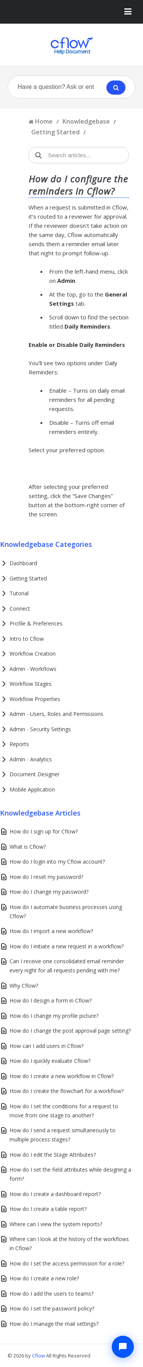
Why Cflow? (24, 985)
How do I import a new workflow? (51, 931)
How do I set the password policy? (52, 1308)
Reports (19, 744)
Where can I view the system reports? (56, 1224)
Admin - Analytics (31, 759)
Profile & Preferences (36, 623)
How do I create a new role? (44, 1278)
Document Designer (34, 774)
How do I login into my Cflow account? (57, 861)
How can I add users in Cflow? (47, 1045)
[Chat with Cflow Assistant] (123, 1347)
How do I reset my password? (46, 876)
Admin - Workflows (33, 668)
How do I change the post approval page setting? (70, 1030)
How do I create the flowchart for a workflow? (67, 1091)
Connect (20, 608)
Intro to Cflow (27, 638)
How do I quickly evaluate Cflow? (50, 1060)
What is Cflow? (28, 846)
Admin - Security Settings (40, 729)
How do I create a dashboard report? (55, 1194)
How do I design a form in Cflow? (51, 1000)
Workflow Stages (30, 683)
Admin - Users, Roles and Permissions (56, 713)
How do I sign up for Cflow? (44, 831)
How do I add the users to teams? (51, 1293)
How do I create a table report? (48, 1208)
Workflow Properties (35, 699)
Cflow (39, 1355)
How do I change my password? (49, 891)
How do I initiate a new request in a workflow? (67, 946)
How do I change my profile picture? (54, 1015)
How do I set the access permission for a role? (67, 1263)
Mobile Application (32, 789)
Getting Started (55, 132)
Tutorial (19, 593)
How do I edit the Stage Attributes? (53, 1154)
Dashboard (23, 563)
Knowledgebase (86, 121)
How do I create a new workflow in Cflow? (62, 1076)
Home (44, 121)
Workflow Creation (33, 653)
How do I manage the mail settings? (54, 1323)
